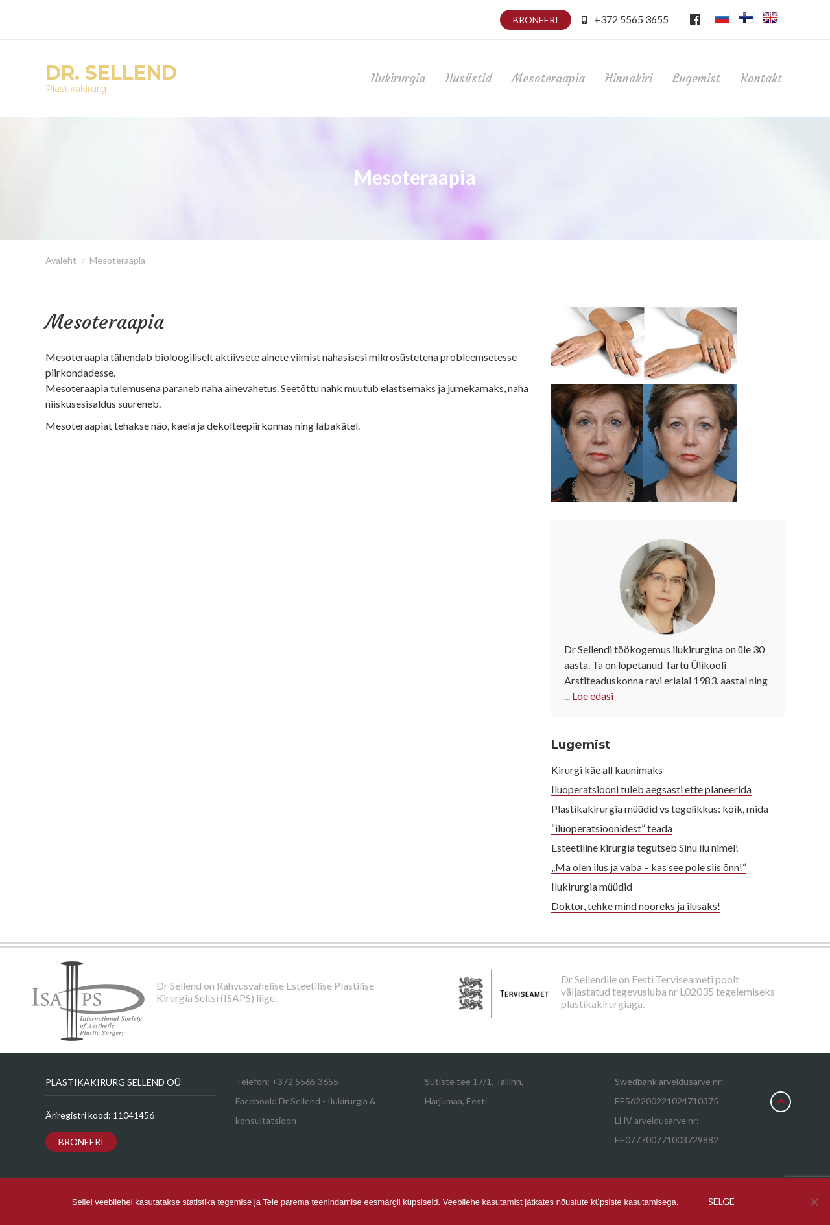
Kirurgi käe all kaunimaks (607, 770)
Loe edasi (592, 696)
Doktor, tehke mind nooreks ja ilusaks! (635, 906)
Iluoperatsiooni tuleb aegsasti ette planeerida (651, 789)
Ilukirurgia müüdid (591, 886)
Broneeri (535, 19)
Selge (721, 1201)
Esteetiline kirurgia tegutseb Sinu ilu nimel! (645, 847)
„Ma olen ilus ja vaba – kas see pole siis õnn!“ (648, 867)
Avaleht (61, 260)
